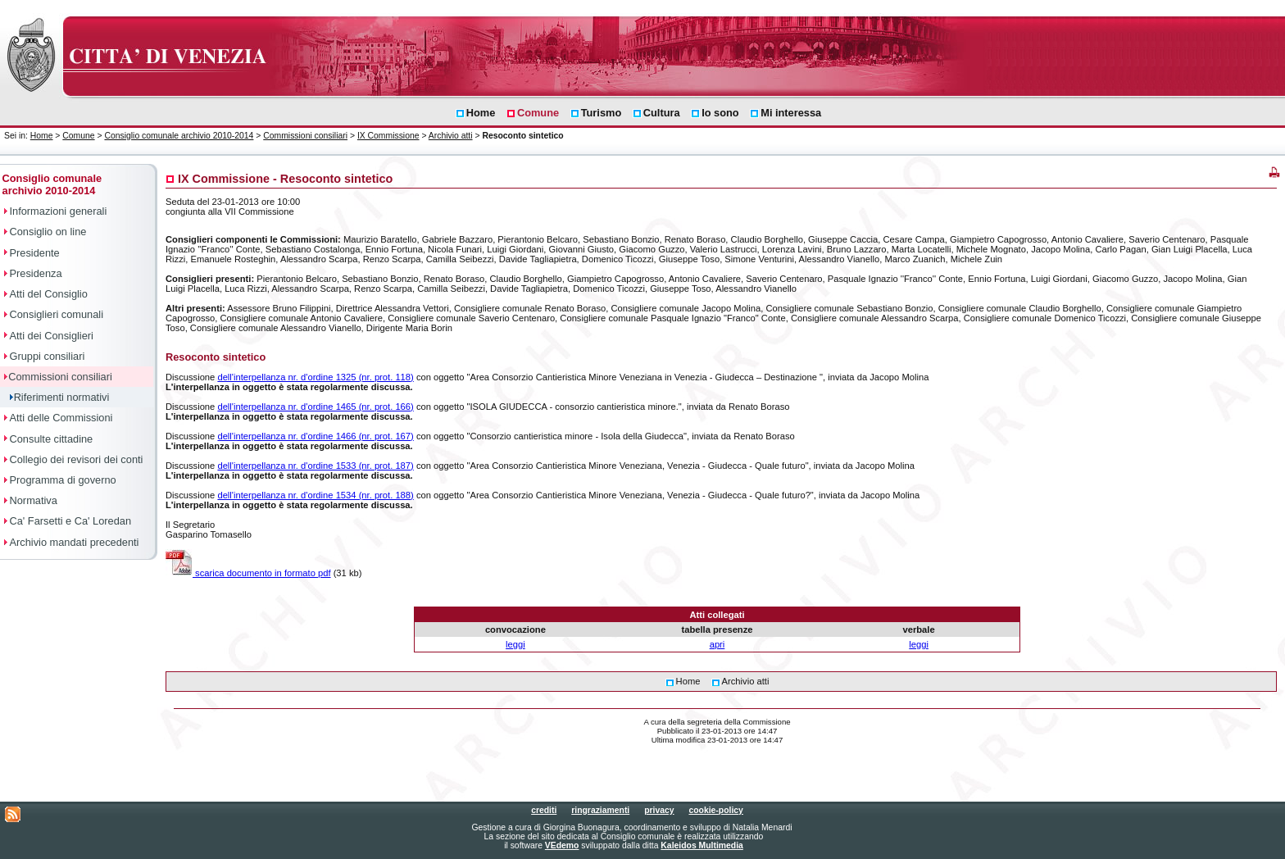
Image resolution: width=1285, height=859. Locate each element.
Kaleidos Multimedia (701, 845)
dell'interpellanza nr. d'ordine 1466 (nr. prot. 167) (315, 436)
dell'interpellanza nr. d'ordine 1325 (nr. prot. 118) (315, 377)
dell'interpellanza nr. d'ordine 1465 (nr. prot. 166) (315, 406)
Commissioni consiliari (305, 135)
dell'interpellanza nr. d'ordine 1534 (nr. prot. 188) (315, 495)
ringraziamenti (600, 810)
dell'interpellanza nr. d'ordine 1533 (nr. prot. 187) (315, 465)
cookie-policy (715, 810)
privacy (659, 810)
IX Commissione (388, 135)
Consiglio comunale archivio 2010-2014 (178, 135)
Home (41, 135)
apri (717, 644)
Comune (78, 135)
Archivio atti (451, 135)
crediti (543, 810)
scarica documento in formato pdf (248, 573)
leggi (515, 644)
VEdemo (562, 845)
